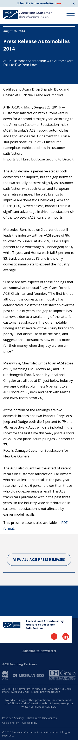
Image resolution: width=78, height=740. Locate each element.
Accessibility (29, 723)
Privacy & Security (13, 718)
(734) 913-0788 (20, 692)
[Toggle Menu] (70, 14)
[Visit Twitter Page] (54, 636)
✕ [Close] (73, 3)
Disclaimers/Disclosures (42, 718)
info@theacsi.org (50, 692)
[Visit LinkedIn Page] (65, 636)
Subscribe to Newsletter (39, 651)
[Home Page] (11, 625)
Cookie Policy (10, 723)
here (58, 3)
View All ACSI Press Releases (39, 559)
